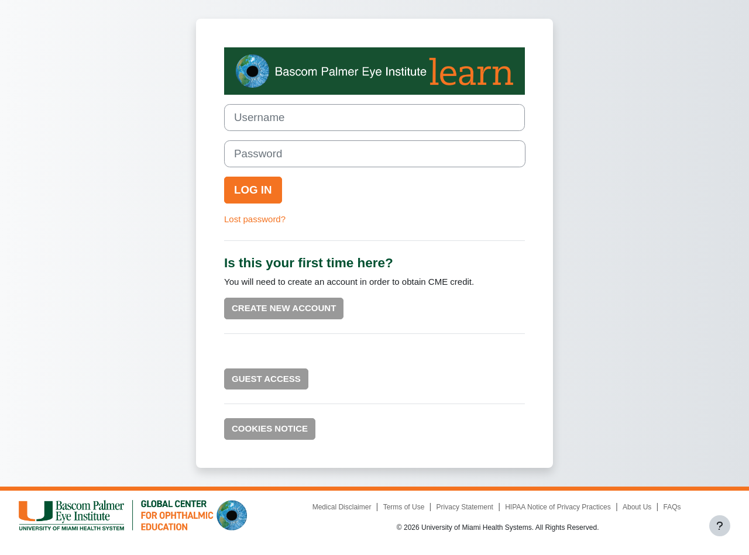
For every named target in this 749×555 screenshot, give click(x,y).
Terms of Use (404, 507)
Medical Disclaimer (342, 507)
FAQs (672, 507)
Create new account (284, 308)
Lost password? (255, 219)
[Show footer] (719, 525)
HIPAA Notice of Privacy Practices (558, 507)
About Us (637, 507)
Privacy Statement (465, 507)
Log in (253, 190)
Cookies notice (270, 428)
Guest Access (266, 379)
